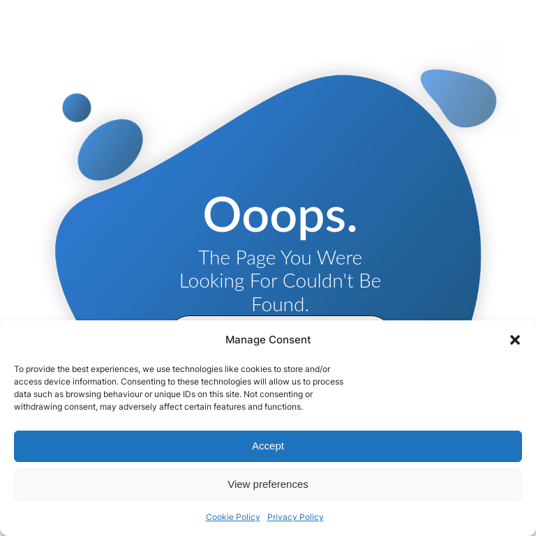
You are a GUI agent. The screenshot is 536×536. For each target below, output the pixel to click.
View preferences (268, 484)
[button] (515, 340)
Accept (268, 446)
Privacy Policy (295, 517)
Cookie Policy (233, 517)
